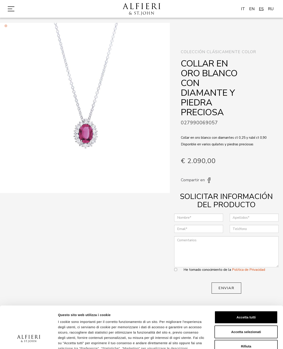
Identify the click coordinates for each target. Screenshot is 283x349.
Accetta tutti (246, 281)
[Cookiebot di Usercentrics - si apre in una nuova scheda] (28, 340)
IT (243, 9)
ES (261, 9)
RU (271, 9)
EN (252, 9)
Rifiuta (246, 310)
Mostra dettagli (233, 340)
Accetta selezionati (246, 296)
